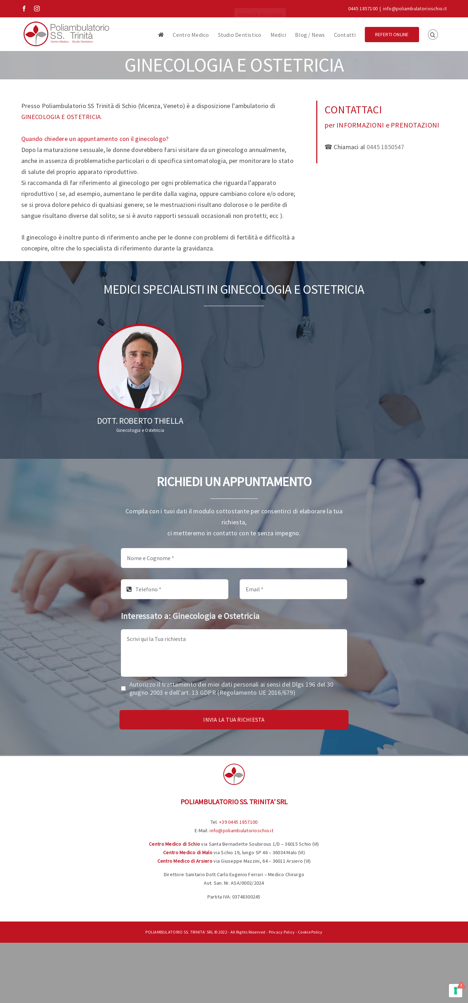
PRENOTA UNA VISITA (260, 8)
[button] (433, 34)
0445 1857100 (363, 8)
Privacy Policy (282, 932)
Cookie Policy (310, 932)
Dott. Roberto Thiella (140, 420)
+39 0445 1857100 (238, 822)
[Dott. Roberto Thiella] (140, 367)
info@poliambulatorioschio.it (415, 8)
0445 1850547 (385, 147)
